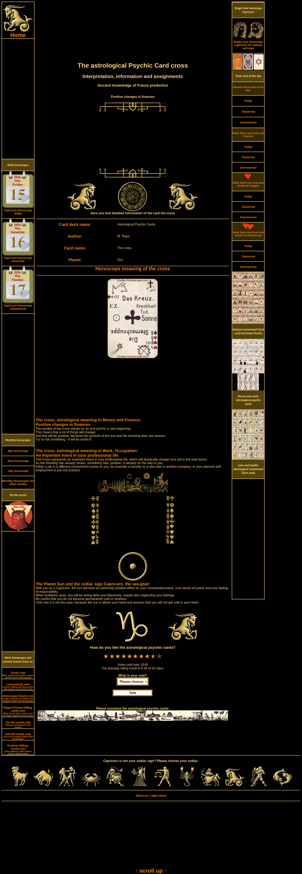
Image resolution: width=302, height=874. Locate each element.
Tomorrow (248, 111)
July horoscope (18, 471)
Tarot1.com (18, 675)
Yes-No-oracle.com (18, 724)
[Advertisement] (18, 99)
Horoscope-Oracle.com (17, 698)
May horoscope (18, 451)
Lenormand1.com (18, 686)
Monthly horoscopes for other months (18, 482)
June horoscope (18, 461)
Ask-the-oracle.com (18, 736)
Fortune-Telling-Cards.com (18, 749)
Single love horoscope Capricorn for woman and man (248, 44)
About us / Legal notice (150, 795)
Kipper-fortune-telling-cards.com (18, 711)
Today (248, 100)
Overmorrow (248, 122)
